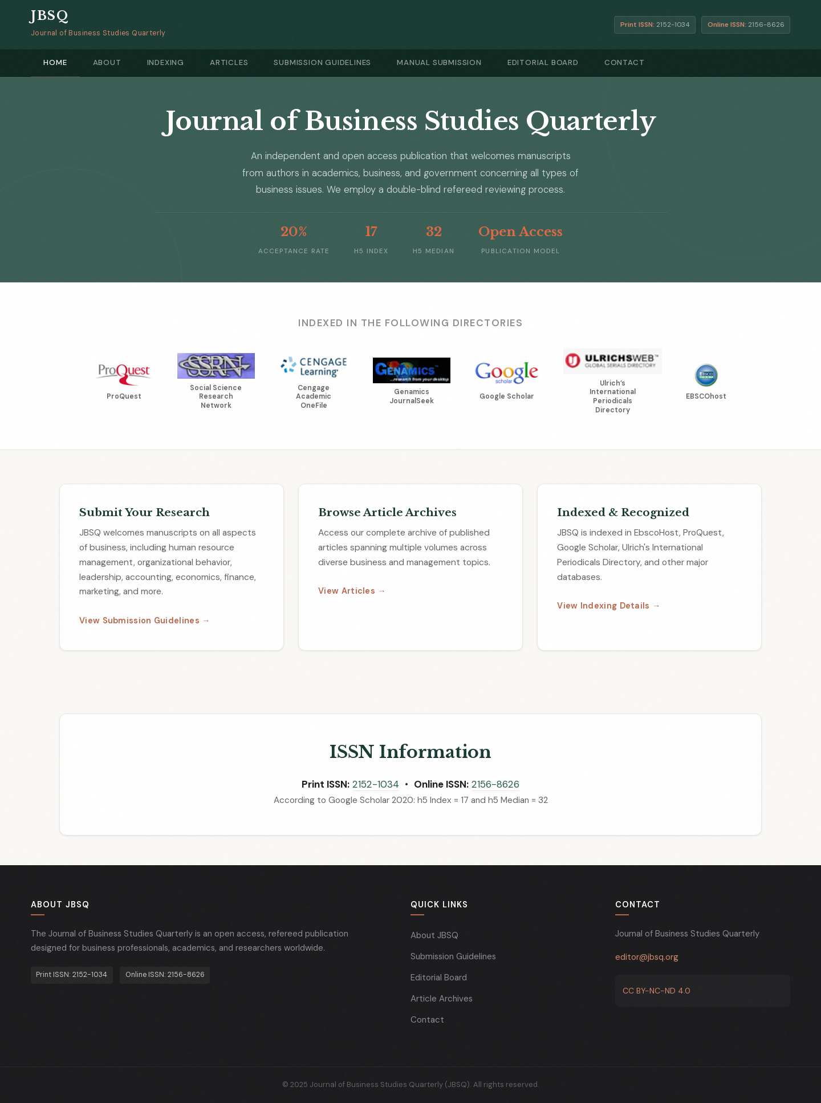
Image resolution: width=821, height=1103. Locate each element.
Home (52, 62)
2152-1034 (375, 784)
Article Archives (441, 998)
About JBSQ (434, 935)
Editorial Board (502, 62)
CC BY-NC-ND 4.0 (656, 991)
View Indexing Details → (608, 606)
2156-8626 (495, 784)
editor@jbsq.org (646, 957)
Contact (577, 62)
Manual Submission (405, 62)
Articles (207, 62)
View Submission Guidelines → (144, 621)
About (97, 62)
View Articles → (352, 591)
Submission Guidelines (294, 62)
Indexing (149, 62)
